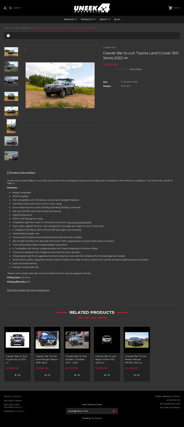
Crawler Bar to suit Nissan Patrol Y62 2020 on (105, 359)
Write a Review (135, 69)
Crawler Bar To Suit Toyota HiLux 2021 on (16, 359)
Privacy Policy (13, 396)
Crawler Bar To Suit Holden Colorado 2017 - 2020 (76, 359)
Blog (117, 19)
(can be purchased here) (79, 222)
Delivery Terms (13, 400)
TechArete (97, 418)
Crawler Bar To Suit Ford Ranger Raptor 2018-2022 (47, 359)
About (105, 19)
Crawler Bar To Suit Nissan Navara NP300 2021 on (135, 359)
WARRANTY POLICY (14, 411)
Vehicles (70, 19)
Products (88, 19)
